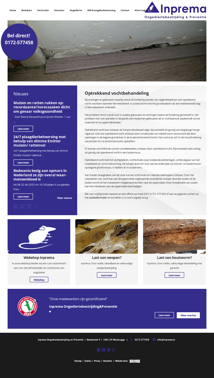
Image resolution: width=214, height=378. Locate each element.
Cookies (87, 360)
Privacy (97, 360)
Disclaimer (108, 360)
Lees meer (23, 128)
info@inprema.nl (166, 339)
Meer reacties (188, 315)
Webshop (39, 279)
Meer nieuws (64, 198)
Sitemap (77, 360)
